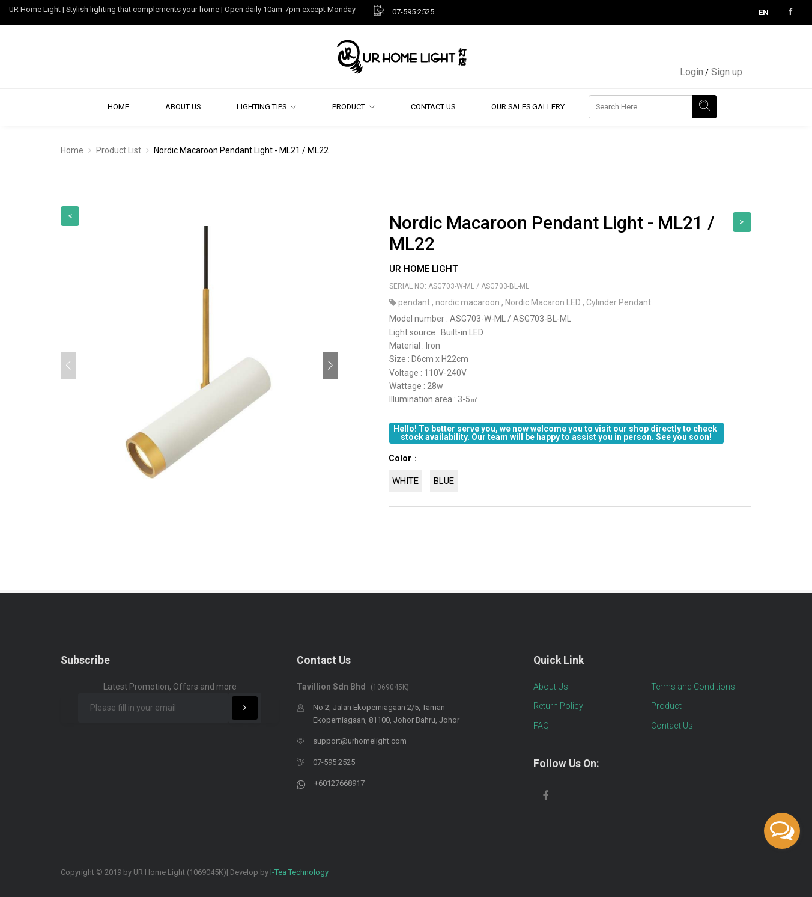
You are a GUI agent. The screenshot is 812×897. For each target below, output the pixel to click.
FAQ (541, 725)
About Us (183, 106)
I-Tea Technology (299, 872)
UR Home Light (423, 268)
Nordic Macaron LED (544, 302)
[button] (330, 365)
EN (764, 12)
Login (691, 72)
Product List (118, 150)
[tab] (570, 475)
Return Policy (558, 706)
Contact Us (433, 106)
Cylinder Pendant (618, 302)
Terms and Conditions (693, 686)
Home (118, 106)
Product (348, 106)
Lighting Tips (261, 106)
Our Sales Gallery (528, 106)
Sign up (726, 72)
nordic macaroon (468, 302)
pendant (415, 302)
